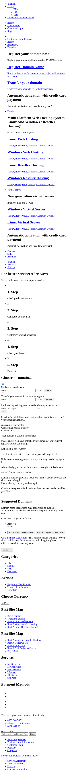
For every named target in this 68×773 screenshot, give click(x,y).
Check (48, 390)
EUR (16, 12)
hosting (11, 566)
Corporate (12, 750)
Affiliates (12, 675)
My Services (13, 664)
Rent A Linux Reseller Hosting (22, 627)
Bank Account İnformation (20, 742)
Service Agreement (16, 739)
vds (9, 563)
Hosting (11, 111)
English (11, 3)
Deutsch (11, 264)
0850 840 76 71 (15, 720)
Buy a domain (14, 616)
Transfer (49, 399)
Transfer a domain (16, 618)
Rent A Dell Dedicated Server (22, 648)
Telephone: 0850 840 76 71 (20, 17)
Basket (10, 22)
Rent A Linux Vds (16, 645)
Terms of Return (15, 763)
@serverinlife (8, 731)
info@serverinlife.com (18, 723)
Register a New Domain (19, 584)
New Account (14, 669)
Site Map (11, 678)
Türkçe (11, 267)
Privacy (11, 766)
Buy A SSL (12, 651)
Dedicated (12, 251)
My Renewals (14, 666)
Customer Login (15, 28)
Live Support (13, 25)
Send (32, 734)
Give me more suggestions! (14, 537)
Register (11, 31)
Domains (11, 47)
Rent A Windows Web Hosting (22, 624)
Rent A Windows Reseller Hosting (24, 640)
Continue (7, 550)
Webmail (11, 672)
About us (11, 256)
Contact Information (17, 769)
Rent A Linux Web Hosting (20, 621)
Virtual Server (14, 189)
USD (10, 6)
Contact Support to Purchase (50, 532)
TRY (16, 9)
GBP (16, 14)
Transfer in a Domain (17, 587)
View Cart (12, 590)
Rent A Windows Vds (18, 642)
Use (4, 411)
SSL (9, 254)
